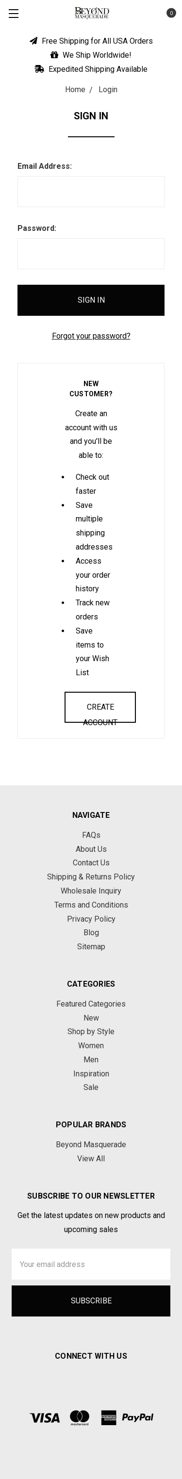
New (91, 1018)
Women (91, 1045)
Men (91, 1059)
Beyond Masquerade (91, 1144)
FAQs (91, 835)
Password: (36, 228)
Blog (91, 932)
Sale (91, 1087)
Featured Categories (91, 1003)
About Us (91, 849)
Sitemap (91, 946)
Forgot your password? (91, 336)
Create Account (100, 712)
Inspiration (91, 1073)
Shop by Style (91, 1031)
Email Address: (44, 166)
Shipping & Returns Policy (91, 876)
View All (91, 1158)
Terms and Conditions (91, 905)
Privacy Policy (91, 919)
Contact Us (91, 862)
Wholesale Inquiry (91, 890)
